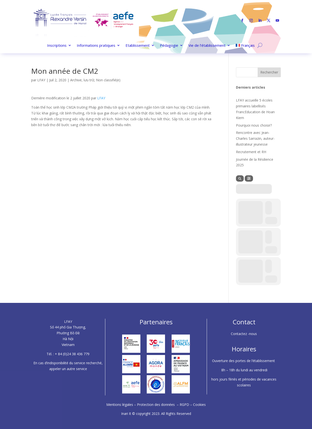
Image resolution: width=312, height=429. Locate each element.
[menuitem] (245, 46)
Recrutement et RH (251, 151)
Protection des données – (158, 404)
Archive (76, 80)
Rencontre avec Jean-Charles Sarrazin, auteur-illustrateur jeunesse (255, 138)
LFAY (41, 80)
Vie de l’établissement (206, 46)
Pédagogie (169, 46)
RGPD (184, 404)
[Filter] (249, 178)
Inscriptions (57, 46)
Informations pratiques (96, 46)
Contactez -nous (244, 333)
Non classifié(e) (108, 80)
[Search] (240, 178)
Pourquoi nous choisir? (254, 125)
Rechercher (269, 72)
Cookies (199, 404)
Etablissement (138, 46)
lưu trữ (89, 80)
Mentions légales (120, 404)
